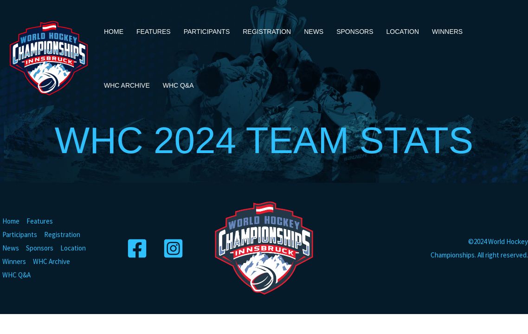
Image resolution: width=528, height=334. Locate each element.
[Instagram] (175, 248)
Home (113, 31)
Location (402, 31)
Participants (207, 31)
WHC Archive (127, 85)
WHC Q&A (178, 85)
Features (153, 31)
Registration (267, 31)
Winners (447, 31)
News (313, 31)
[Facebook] (138, 248)
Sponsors (354, 31)
